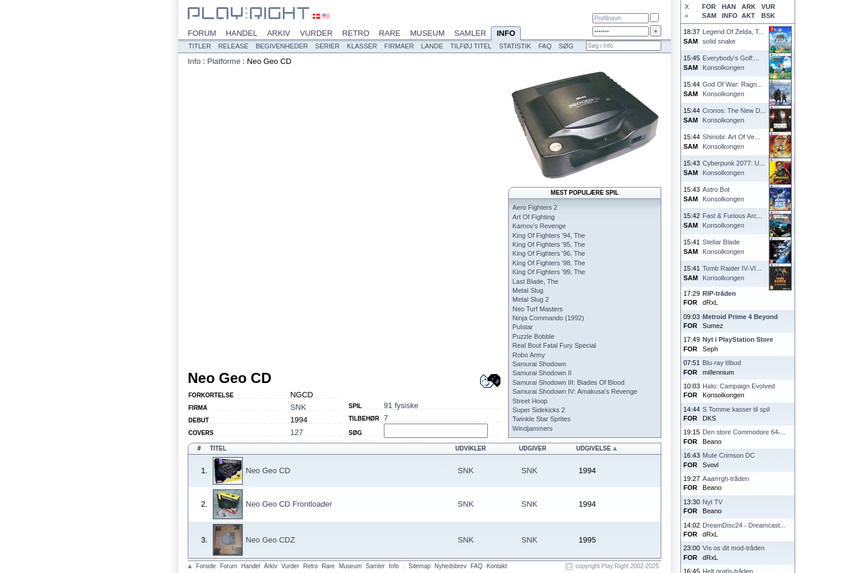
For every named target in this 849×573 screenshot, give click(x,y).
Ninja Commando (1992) (548, 317)
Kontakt (497, 566)
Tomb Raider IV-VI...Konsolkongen (732, 273)
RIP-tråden (719, 293)
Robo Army (528, 354)
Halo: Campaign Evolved (739, 386)
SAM (709, 15)
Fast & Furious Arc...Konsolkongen (732, 220)
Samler (470, 33)
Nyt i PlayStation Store (738, 339)
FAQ (544, 46)
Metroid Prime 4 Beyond (740, 316)
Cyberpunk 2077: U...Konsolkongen (734, 168)
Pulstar (522, 326)
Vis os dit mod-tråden (734, 547)
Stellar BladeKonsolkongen (723, 246)
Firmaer (399, 46)
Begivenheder (282, 46)
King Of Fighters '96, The (548, 253)
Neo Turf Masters (537, 308)
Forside (206, 566)
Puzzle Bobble (533, 336)
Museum (427, 33)
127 (296, 432)
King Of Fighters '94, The (548, 235)
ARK (748, 6)
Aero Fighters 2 (534, 207)
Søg (565, 46)
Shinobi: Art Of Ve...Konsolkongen (731, 141)
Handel (242, 33)
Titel (218, 448)
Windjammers (532, 428)
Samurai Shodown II (542, 372)
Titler (199, 46)
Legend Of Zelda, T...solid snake (733, 36)
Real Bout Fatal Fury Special (554, 345)
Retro (355, 33)
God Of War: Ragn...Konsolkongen (732, 89)
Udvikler (471, 448)
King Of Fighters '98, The (548, 262)
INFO (729, 15)
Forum (202, 33)
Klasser (362, 46)
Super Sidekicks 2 (538, 409)
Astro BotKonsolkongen (723, 194)
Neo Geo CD (268, 470)
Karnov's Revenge (539, 225)
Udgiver (532, 448)
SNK (298, 407)
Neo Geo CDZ (270, 539)
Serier (327, 46)
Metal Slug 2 (530, 299)
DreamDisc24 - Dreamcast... (744, 525)
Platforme (224, 61)
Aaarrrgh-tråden (726, 478)
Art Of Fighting (533, 216)
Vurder (316, 33)
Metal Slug (527, 290)
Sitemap (419, 566)
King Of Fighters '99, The (548, 271)
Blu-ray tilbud (722, 362)
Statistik (515, 46)
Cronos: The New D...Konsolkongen (734, 115)
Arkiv (278, 33)
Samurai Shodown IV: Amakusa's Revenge (574, 391)
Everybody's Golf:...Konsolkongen (731, 62)
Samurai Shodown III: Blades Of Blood (568, 382)
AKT (748, 15)
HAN (729, 6)
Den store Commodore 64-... (744, 432)
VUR (768, 6)
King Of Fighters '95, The (548, 244)
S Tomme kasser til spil (736, 409)
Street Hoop (530, 401)
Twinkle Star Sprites (541, 418)
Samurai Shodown (539, 363)
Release (233, 46)
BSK (768, 15)
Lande (432, 46)
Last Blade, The (535, 281)
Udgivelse (593, 448)
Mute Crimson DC (729, 455)
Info (505, 34)
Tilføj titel (470, 46)
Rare (390, 33)
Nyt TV (712, 501)
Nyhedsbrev (450, 566)
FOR (709, 6)
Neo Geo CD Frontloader (289, 504)
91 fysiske (401, 405)
